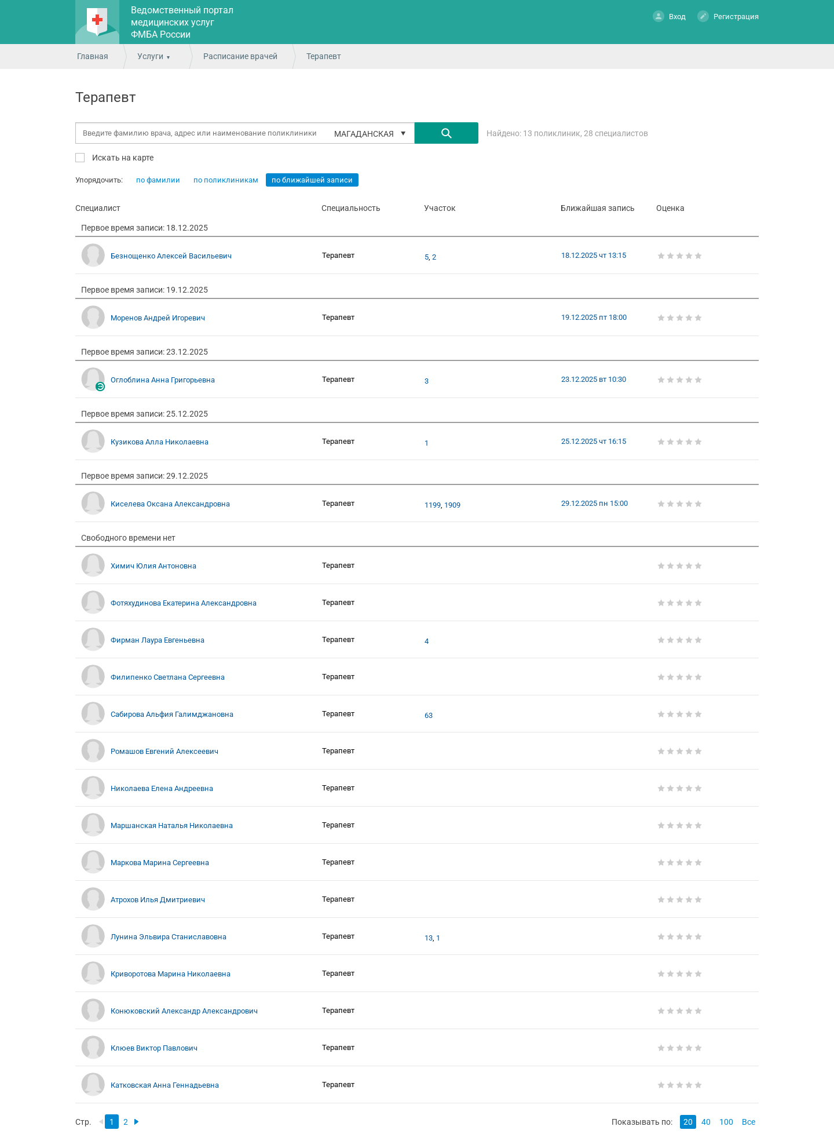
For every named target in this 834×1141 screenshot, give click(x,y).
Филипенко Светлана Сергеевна (168, 677)
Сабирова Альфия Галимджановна (172, 714)
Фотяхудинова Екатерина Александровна (184, 603)
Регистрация (728, 16)
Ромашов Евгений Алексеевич (164, 751)
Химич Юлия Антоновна (153, 566)
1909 (452, 505)
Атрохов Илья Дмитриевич (158, 899)
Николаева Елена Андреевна (162, 788)
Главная (92, 56)
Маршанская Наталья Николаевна (172, 825)
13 (429, 938)
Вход (669, 16)
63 (429, 716)
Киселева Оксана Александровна (170, 504)
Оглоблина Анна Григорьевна (163, 380)
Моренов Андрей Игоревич (158, 317)
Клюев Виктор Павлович (154, 1048)
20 (688, 1122)
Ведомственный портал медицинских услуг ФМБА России (182, 22)
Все (748, 1122)
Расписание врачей (240, 56)
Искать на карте (121, 157)
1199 (433, 505)
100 (726, 1122)
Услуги (150, 56)
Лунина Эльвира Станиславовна (168, 936)
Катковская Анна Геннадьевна (165, 1085)
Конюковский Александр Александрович (184, 1011)
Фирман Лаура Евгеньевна (157, 640)
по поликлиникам (225, 180)
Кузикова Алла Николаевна (160, 442)
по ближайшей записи (312, 180)
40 (706, 1122)
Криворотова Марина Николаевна (171, 973)
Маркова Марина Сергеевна (160, 862)
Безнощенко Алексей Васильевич (171, 255)
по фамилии (158, 180)
